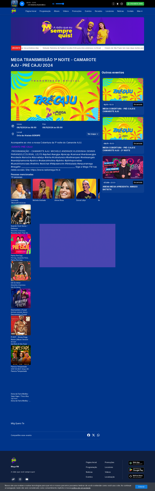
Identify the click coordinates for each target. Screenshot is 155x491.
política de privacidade (80, 488)
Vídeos (66, 11)
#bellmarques (73, 157)
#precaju (65, 154)
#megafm (16, 167)
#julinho (60, 160)
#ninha (48, 157)
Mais (139, 11)
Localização (110, 477)
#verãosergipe (88, 154)
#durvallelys (38, 157)
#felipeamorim (57, 163)
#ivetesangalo (88, 157)
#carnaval (76, 154)
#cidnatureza (59, 157)
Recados (98, 11)
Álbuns (56, 11)
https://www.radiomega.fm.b (45, 170)
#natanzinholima (47, 160)
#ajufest (47, 154)
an (45, 163)
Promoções (77, 11)
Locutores (110, 11)
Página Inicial (31, 11)
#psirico (34, 160)
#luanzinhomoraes (20, 163)
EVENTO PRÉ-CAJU (22, 147)
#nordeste (16, 157)
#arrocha (26, 157)
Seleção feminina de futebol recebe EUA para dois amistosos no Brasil (85, 48)
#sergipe (55, 154)
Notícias (120, 11)
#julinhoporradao (73, 160)
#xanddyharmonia (20, 160)
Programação (45, 11)
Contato (130, 11)
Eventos (88, 11)
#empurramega (85, 163)
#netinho (34, 163)
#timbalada (71, 163)
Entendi (141, 487)
